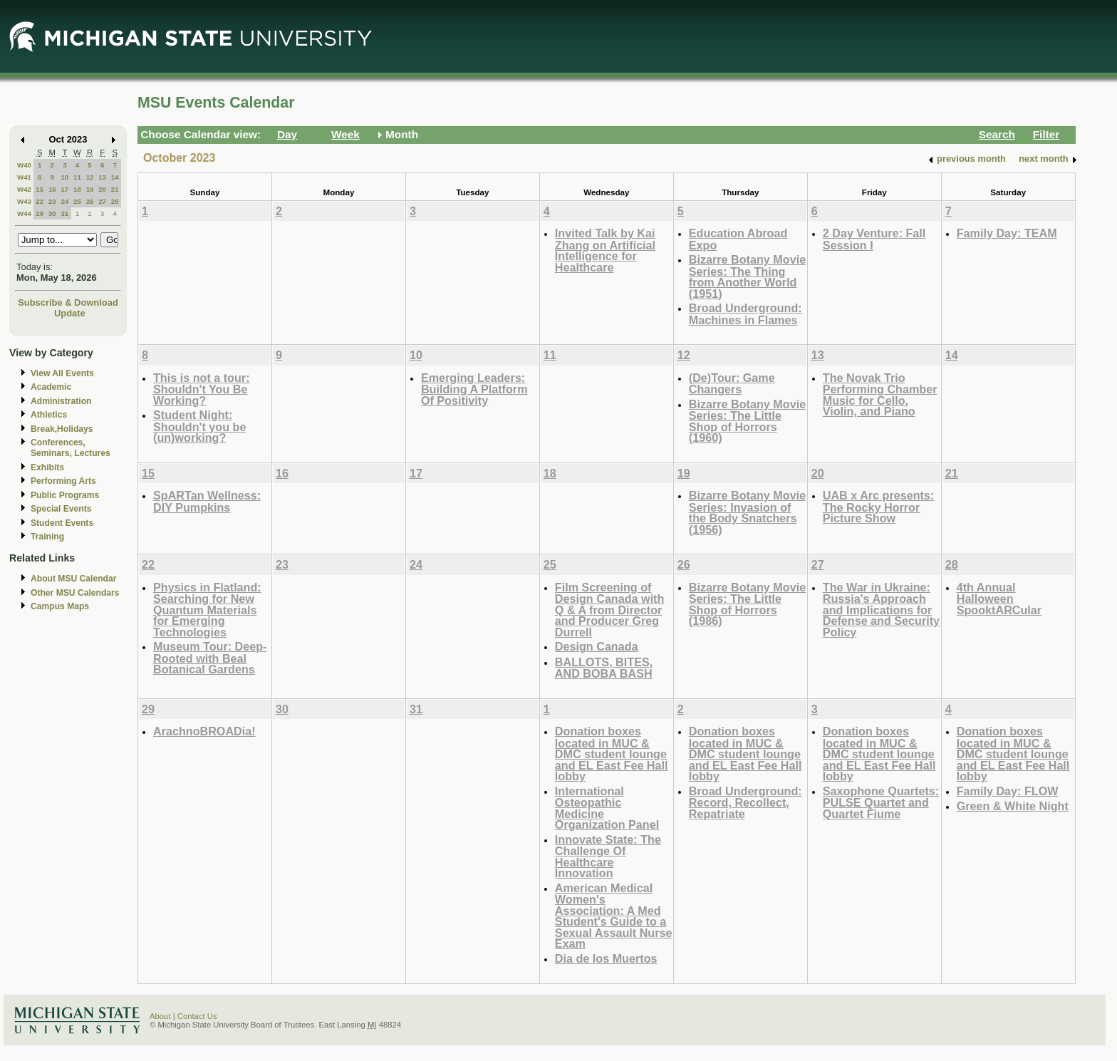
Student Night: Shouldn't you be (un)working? (199, 426)
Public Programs (65, 495)
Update (69, 313)
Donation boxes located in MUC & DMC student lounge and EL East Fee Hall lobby (611, 753)
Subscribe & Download (68, 302)
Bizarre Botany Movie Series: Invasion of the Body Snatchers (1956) (747, 512)
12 (90, 177)
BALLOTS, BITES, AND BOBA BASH (604, 668)
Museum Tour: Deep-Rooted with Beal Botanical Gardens (209, 658)
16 (52, 189)
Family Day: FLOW (1008, 791)
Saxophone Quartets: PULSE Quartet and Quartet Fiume (881, 802)
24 (64, 201)
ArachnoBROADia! (204, 731)
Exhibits (47, 467)
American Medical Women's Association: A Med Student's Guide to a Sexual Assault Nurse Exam (613, 916)
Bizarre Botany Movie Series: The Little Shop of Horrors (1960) (747, 421)
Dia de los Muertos (606, 958)
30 (52, 213)
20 (102, 189)
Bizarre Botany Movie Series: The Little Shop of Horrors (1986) (747, 604)
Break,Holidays (62, 429)
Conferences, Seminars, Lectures (70, 448)
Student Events (62, 523)
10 (64, 177)
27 (102, 201)
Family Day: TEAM (1007, 233)
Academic (51, 387)
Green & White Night (1013, 805)
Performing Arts (63, 481)
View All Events (62, 373)
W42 (24, 189)
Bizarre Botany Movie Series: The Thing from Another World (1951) (747, 276)
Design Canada (596, 646)
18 (77, 189)
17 (64, 189)
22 (39, 201)
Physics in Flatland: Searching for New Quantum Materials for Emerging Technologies (207, 609)
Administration (61, 401)
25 (77, 201)
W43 (24, 201)
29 (39, 213)
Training (47, 537)
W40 (24, 165)
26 (90, 201)
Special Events (61, 509)
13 (102, 177)
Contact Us (197, 1016)
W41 (24, 177)
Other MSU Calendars (75, 593)
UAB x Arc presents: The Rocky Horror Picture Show (879, 506)
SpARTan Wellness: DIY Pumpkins (207, 501)
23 (52, 201)
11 (77, 177)
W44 (24, 213)
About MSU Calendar (73, 579)
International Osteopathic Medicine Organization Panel (607, 808)
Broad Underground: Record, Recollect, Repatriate (745, 802)
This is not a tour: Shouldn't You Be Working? (201, 389)
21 (115, 189)
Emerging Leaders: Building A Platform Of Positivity (474, 389)
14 (115, 177)
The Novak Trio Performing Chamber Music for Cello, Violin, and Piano (880, 394)
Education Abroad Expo (738, 239)
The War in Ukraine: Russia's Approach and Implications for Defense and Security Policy (881, 609)
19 (90, 189)
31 (64, 213)
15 (39, 189)
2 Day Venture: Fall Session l (874, 239)
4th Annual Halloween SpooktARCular (999, 598)
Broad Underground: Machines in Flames (745, 313)
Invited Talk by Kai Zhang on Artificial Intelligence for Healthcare (605, 250)
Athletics (49, 415)
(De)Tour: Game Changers (732, 383)
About (160, 1016)
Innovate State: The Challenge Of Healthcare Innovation (608, 856)
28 (115, 201)
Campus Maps (60, 606)
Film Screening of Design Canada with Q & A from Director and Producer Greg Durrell (610, 609)
